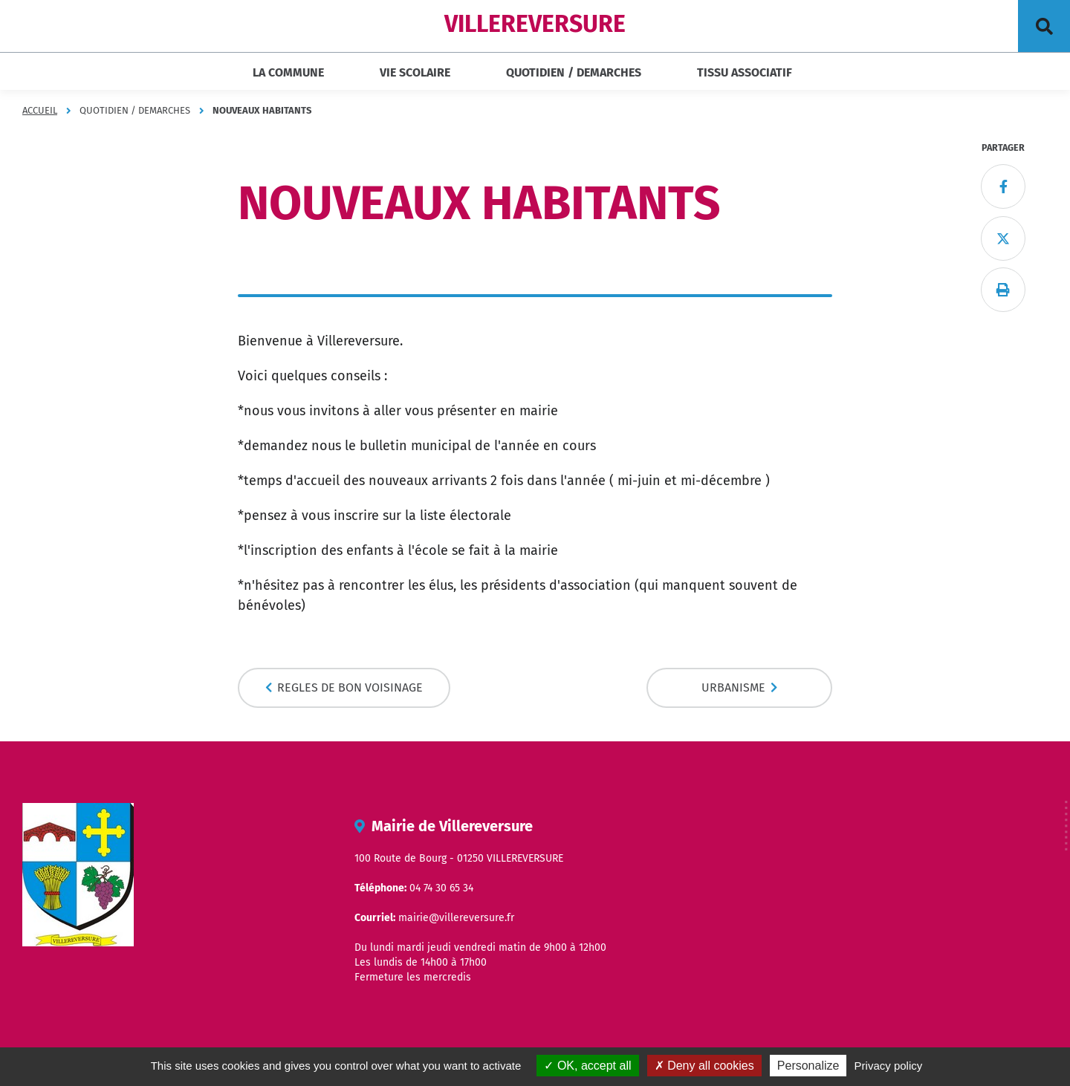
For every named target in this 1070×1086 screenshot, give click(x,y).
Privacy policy (889, 1065)
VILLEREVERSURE (535, 24)
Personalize (808, 1065)
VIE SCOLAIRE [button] (415, 72)
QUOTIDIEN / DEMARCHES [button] (573, 72)
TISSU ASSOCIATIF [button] (744, 72)
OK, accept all (587, 1065)
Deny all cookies (704, 1065)
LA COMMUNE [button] (288, 72)
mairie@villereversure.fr (456, 917)
